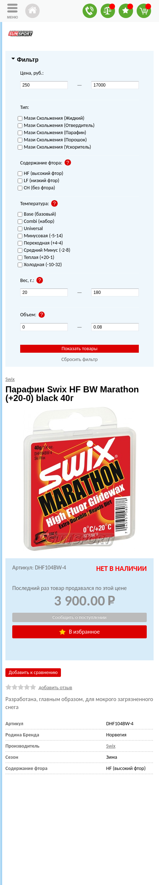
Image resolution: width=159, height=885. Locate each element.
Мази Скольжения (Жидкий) (51, 118)
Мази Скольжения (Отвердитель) (56, 125)
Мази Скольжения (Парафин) (52, 133)
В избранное (79, 631)
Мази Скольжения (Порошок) (52, 140)
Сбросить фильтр (79, 359)
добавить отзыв (55, 687)
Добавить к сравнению (33, 672)
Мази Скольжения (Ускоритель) (54, 147)
